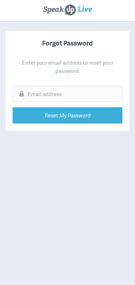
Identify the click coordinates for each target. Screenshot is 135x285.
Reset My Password (68, 115)
